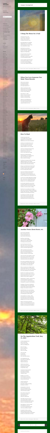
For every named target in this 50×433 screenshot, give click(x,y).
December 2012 (5, 145)
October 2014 (5, 123)
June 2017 (4, 102)
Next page (46, 425)
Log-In (4, 179)
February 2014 (5, 128)
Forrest (27, 68)
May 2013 (4, 138)
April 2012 (4, 155)
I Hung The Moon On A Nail (30, 34)
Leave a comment (37, 68)
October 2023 (5, 60)
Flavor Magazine (5, 46)
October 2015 (5, 113)
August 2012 (4, 151)
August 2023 (4, 63)
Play (3, 33)
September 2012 (5, 149)
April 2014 (4, 126)
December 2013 (5, 129)
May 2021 (4, 69)
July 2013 (4, 135)
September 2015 (5, 115)
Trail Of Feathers (5, 39)
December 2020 (5, 70)
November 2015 (5, 112)
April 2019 (4, 90)
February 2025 (5, 54)
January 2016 (5, 109)
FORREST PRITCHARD (6, 4)
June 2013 (4, 136)
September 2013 (5, 132)
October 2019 (5, 82)
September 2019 (5, 83)
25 (36, 425)
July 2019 (4, 86)
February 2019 (5, 93)
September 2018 (5, 96)
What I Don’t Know (5, 28)
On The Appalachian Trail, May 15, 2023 (32, 337)
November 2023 (5, 59)
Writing (4, 168)
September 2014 (5, 125)
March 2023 (4, 67)
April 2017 (4, 103)
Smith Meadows (5, 47)
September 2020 (5, 73)
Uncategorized (5, 166)
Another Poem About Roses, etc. (32, 229)
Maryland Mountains (6, 25)
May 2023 (4, 66)
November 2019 (5, 80)
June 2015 (4, 116)
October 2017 (5, 99)
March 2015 (4, 119)
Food (3, 165)
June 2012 (4, 152)
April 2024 (4, 56)
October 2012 (5, 148)
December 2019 (5, 79)
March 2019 (4, 92)
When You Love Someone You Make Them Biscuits (31, 78)
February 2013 (5, 142)
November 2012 (5, 146)
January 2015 (5, 122)
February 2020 (5, 76)
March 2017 (4, 105)
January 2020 (5, 77)
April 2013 (4, 139)
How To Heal (25, 134)
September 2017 (5, 100)
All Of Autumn (5, 36)
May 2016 (4, 106)
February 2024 (5, 57)
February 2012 (5, 158)
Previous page (19, 425)
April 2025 (4, 53)
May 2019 (4, 89)
